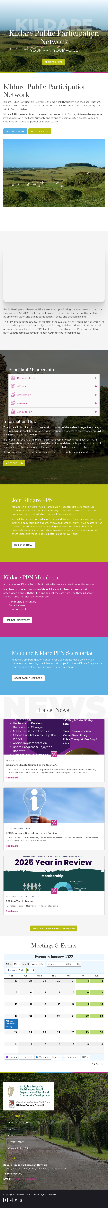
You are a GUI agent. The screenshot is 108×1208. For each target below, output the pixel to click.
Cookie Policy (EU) (18, 1148)
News (28, 829)
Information (21, 394)
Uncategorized (31, 897)
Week (35, 964)
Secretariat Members (28, 678)
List (17, 964)
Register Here (54, 62)
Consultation (21, 411)
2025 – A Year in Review (19, 901)
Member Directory (18, 620)
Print (85, 1057)
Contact (12, 1135)
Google (98, 1064)
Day (42, 964)
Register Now (40, 131)
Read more (12, 777)
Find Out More (15, 131)
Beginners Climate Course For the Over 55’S (31, 765)
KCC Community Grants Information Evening (31, 833)
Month (26, 964)
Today (22, 970)
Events (21, 760)
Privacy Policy (16, 1142)
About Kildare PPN (19, 1122)
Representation (23, 377)
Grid (8, 964)
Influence (19, 386)
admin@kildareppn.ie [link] (23, 1178)
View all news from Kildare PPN (54, 928)
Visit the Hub (14, 463)
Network (19, 403)
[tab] (54, 378)
